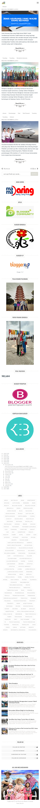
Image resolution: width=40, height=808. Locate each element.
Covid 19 (8, 518)
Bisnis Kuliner (28, 508)
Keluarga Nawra (9, 553)
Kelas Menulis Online (26, 548)
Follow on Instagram (25, 758)
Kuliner (29, 556)
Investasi (25, 537)
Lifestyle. (12, 566)
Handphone (21, 532)
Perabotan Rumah (19, 595)
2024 (5, 455)
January (7, 485)
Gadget (32, 529)
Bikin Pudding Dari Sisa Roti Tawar (18, 656)
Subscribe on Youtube (24, 754)
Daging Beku (19, 518)
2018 (5, 487)
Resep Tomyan (27, 603)
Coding (32, 516)
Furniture (23, 529)
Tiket (19, 113)
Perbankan (31, 595)
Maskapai (29, 571)
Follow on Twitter (25, 747)
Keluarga (31, 550)
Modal (5, 579)
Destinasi (19, 521)
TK (5, 622)
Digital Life (29, 521)
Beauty (6, 505)
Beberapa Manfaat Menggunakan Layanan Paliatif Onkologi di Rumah (23, 702)
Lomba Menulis (30, 569)
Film (6, 529)
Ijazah (28, 534)
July (6, 476)
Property (10, 603)
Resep (18, 603)
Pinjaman (7, 600)
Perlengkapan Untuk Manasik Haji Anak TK (21, 674)
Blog (21, 511)
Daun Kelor (30, 518)
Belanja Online (30, 505)
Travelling (11, 58)
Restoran (9, 606)
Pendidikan (8, 593)
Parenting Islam (12, 590)
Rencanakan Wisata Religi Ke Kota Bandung (21, 710)
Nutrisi (24, 579)
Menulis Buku (10, 577)
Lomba (20, 569)
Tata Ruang (18, 616)
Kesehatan (21, 553)
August (7, 474)
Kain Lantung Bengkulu (16, 542)
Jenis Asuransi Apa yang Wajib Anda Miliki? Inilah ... (19, 466)
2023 (5, 457)
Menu (37, 1)
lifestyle (4, 6)
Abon (6, 500)
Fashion (6, 526)
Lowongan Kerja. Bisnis (15, 571)
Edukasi (32, 524)
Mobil (20, 577)
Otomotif (14, 582)
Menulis (29, 574)
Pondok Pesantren (20, 600)
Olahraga (33, 579)
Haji (13, 532)
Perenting (24, 598)
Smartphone (10, 611)
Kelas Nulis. (21, 550)
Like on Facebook (25, 751)
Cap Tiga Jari (30, 513)
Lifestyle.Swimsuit (24, 566)
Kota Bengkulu (19, 556)
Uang (34, 624)
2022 (5, 458)
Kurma (23, 561)
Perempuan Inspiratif (11, 598)
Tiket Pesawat (26, 113)
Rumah (7, 608)
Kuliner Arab (12, 558)
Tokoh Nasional (14, 622)
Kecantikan (28, 545)
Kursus (30, 561)
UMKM (8, 627)
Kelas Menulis (11, 548)
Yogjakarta (32, 630)
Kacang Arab (24, 540)
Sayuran (15, 608)
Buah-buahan (10, 513)
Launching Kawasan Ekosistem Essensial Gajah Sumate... (21, 468)
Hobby (14, 534)
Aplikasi (6, 503)
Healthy (6, 534)
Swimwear (18, 614)
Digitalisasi (8, 524)
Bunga (20, 513)
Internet (16, 537)
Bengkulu (10, 508)
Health (31, 532)
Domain (17, 524)
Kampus (29, 542)
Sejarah (23, 608)
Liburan (4, 113)
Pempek (29, 590)
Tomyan (6, 624)
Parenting (27, 587)
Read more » (20, 48)
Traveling (4, 58)
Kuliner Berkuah (12, 561)
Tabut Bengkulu (30, 614)
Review (18, 606)
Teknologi (28, 616)
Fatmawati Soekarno (29, 526)
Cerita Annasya (10, 516)
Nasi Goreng (15, 579)
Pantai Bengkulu (14, 587)
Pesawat (33, 598)
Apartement (31, 500)
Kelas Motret (9, 550)
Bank (34, 503)
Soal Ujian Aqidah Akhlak (25, 611)
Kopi (9, 556)
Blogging (29, 511)
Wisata (5, 630)
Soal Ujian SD (7, 614)
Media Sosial (12, 574)
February (7, 484)
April (6, 480)
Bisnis (18, 508)
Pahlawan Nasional (16, 585)
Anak (22, 500)
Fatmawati (15, 526)
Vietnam (12, 117)
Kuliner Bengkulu (26, 558)
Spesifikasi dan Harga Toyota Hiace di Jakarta (21, 719)
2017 (5, 488)
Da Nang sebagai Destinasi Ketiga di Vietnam (18, 469)
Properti (32, 600)
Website (31, 627)
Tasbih (9, 616)
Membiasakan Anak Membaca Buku (19, 692)
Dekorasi (10, 521)
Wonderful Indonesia (22, 58)
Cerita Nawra (22, 516)
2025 (5, 453)
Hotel (21, 534)
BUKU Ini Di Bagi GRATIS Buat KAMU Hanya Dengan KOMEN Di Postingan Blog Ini (21, 648)
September (8, 473)
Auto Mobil (16, 503)
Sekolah (32, 608)
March (7, 482)
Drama (25, 524)
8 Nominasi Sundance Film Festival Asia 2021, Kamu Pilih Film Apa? (23, 729)
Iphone (33, 537)
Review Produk (28, 606)
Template (8, 619)
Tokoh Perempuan (29, 622)
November (8, 471)
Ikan (34, 534)
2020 (5, 461)
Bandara (26, 503)
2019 (5, 463)
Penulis (7, 595)
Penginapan (31, 593)
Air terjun (14, 500)
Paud (22, 590)
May (6, 479)
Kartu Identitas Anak (14, 545)
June (6, 477)
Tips (34, 619)
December (8, 464)
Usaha (15, 627)
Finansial (14, 529)
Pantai (28, 585)
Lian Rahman (11, 563)
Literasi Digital (9, 569)
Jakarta (14, 540)
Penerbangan (12, 113)
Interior (7, 537)
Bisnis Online (11, 511)
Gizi (7, 532)
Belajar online (17, 505)
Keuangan (32, 553)
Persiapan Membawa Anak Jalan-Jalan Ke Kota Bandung (22, 666)
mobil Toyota (29, 577)
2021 (5, 460)
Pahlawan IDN (24, 582)
